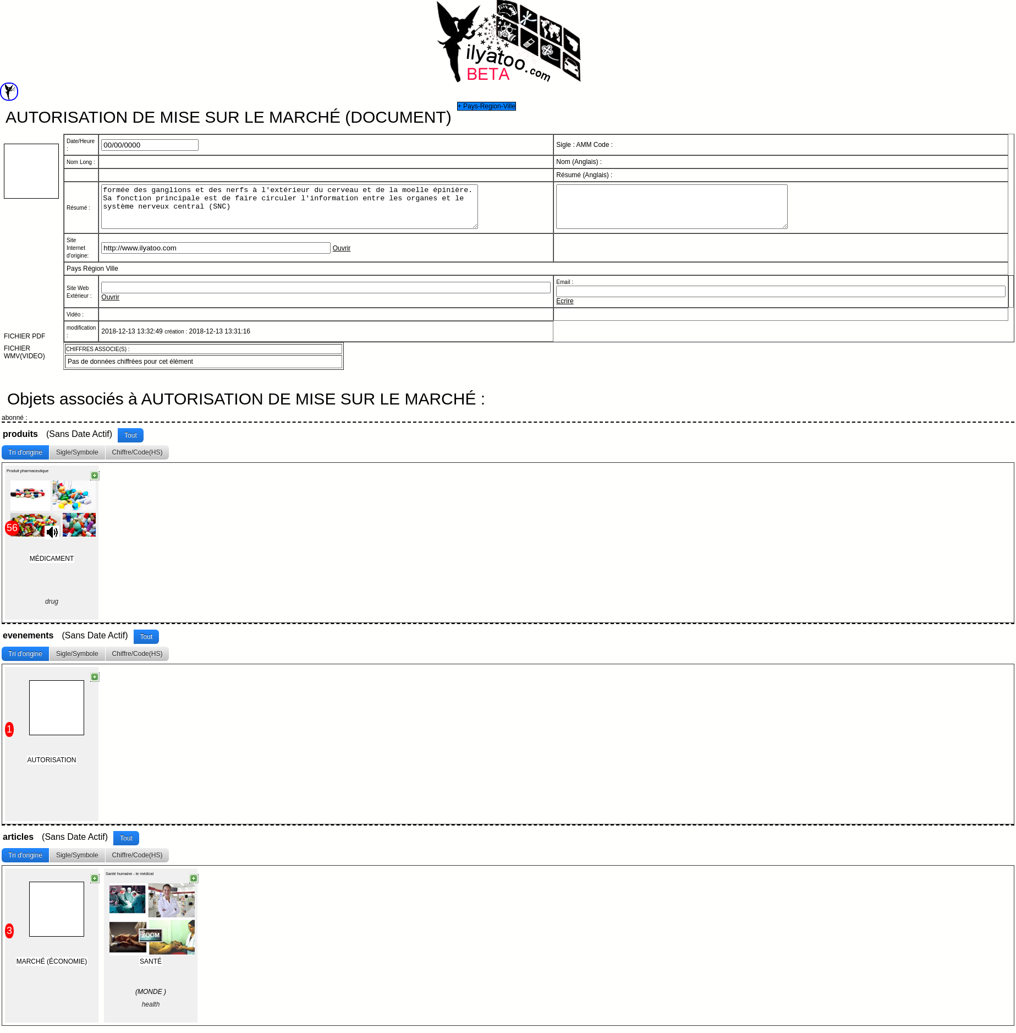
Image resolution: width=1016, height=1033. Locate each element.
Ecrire (564, 309)
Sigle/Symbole (77, 455)
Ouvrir (342, 256)
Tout (130, 438)
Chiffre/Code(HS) (137, 455)
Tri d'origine (25, 455)
